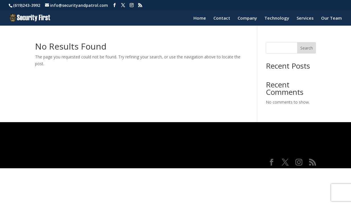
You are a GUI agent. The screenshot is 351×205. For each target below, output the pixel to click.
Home (199, 18)
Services (305, 18)
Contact (221, 18)
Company (247, 18)
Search (306, 48)
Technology (276, 18)
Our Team (331, 18)
